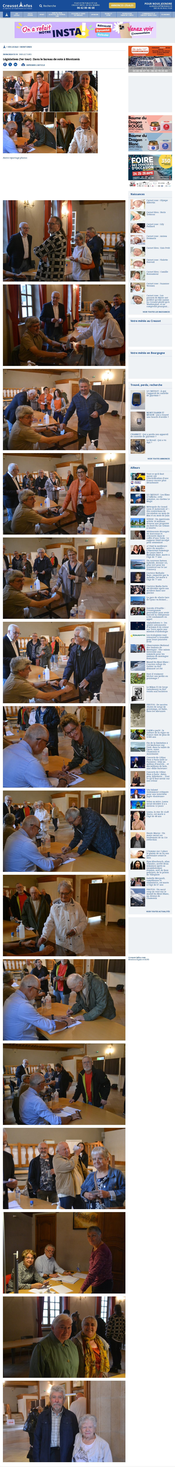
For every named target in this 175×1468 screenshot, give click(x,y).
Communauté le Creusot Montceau (148, 14)
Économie (165, 14)
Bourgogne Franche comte (127, 14)
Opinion (94, 14)
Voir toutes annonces (159, 459)
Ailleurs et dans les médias (78, 14)
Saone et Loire (108, 14)
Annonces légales (122, 5)
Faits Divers (30, 14)
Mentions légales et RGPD (138, 960)
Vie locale (16, 14)
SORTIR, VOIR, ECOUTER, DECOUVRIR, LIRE (57, 14)
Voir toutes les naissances (156, 312)
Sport (42, 14)
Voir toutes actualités (158, 912)
